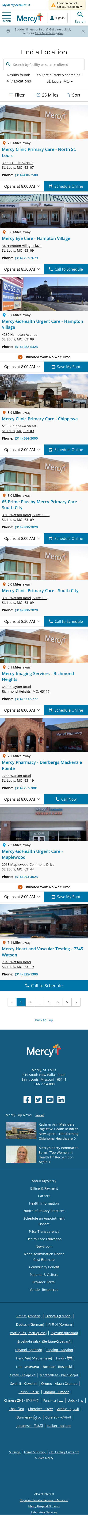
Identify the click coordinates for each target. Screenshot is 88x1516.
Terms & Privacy (35, 1452)
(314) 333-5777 (26, 699)
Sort (73, 95)
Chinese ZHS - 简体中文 (21, 1400)
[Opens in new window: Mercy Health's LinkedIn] (61, 1099)
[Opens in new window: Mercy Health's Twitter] (38, 1099)
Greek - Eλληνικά (23, 1375)
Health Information (44, 1203)
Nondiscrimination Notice (44, 1254)
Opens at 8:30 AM (22, 269)
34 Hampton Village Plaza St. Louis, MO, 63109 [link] (22, 248)
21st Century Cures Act (64, 1452)
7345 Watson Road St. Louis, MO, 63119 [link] (18, 964)
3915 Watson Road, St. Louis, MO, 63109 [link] (26, 517)
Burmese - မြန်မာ (29, 1417)
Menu (6, 17)
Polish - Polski (29, 1392)
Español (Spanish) (28, 1350)
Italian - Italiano (59, 1425)
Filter (17, 95)
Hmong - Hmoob (56, 1392)
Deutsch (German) (30, 1324)
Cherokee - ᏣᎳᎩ (40, 1409)
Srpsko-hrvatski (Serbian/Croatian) (44, 1341)
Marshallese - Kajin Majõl (59, 1375)
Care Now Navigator (49, 33)
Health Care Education (44, 1239)
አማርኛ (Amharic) (29, 1316)
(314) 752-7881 (26, 788)
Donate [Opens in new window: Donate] (44, 1224)
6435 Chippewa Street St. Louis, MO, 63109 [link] (19, 428)
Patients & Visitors (44, 1274)
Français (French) (58, 1316)
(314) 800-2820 (26, 527)
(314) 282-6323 (26, 346)
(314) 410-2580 (26, 175)
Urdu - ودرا (75, 1400)
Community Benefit (44, 1267)
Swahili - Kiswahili (23, 1383)
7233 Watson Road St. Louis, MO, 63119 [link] (18, 778)
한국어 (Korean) (60, 1324)
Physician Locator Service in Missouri (44, 1500)
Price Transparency (44, 1231)
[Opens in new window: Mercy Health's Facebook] (27, 1099)
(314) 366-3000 (26, 438)
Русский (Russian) (64, 1333)
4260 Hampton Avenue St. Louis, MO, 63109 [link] (20, 336)
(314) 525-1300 (26, 974)
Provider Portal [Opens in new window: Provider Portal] (44, 1282)
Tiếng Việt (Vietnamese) (34, 1358)
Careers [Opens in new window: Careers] (44, 1196)
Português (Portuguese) (28, 1333)
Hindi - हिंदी (64, 1358)
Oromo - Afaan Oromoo (59, 1383)
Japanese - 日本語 (30, 1425)
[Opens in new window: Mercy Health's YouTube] (50, 1099)
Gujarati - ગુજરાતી (58, 1417)
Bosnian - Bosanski (57, 1366)
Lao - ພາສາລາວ (27, 1366)
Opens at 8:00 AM (22, 186)
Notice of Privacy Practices (44, 1211)
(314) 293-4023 (26, 876)
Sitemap (15, 1452)
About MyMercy (44, 1181)
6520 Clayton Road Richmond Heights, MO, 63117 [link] (26, 689)
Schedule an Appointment (44, 1218)
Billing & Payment (44, 1188)
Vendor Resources (44, 1289)
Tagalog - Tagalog (59, 1350)
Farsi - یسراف (53, 1400)
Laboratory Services (44, 1512)
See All (39, 1115)
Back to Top (44, 1020)
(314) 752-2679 (26, 258)
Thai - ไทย (16, 1409)
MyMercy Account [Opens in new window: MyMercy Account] (14, 5)
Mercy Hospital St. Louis (44, 1506)
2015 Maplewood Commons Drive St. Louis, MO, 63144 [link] (28, 866)
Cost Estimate (44, 1259)
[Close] (83, 31)
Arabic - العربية (68, 1409)
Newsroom (44, 1246)
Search (80, 17)
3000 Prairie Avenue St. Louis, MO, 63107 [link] (18, 165)
